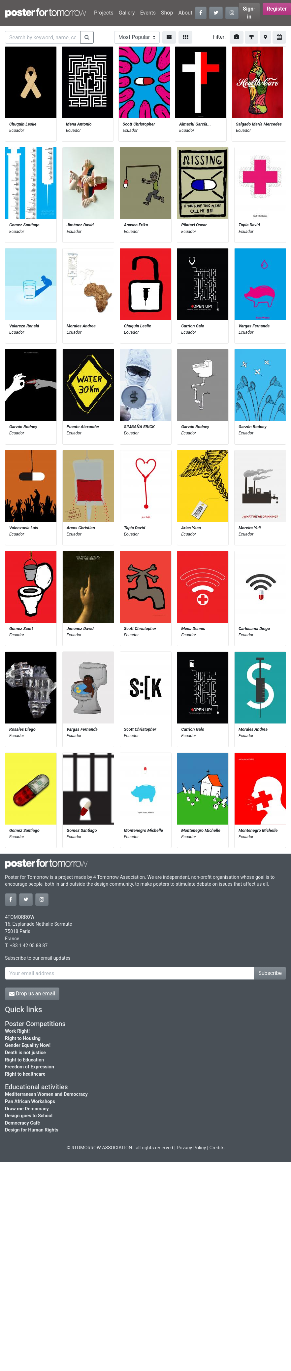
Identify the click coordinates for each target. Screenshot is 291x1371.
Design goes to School (28, 1116)
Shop (167, 13)
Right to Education (24, 1060)
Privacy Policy (191, 1148)
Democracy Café (22, 1123)
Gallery (127, 13)
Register (277, 9)
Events (148, 13)
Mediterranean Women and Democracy (46, 1094)
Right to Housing (23, 1038)
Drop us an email (32, 993)
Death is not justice (25, 1053)
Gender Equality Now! (27, 1045)
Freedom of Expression (29, 1067)
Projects (103, 13)
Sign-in (249, 13)
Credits (217, 1148)
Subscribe (270, 973)
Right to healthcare (25, 1074)
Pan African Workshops (30, 1101)
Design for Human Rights (31, 1130)
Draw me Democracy (27, 1109)
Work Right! (17, 1031)
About (185, 13)
